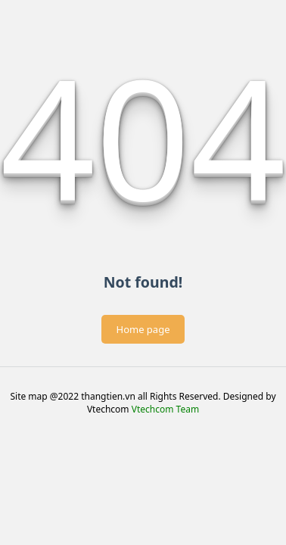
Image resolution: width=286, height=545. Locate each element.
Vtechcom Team (165, 409)
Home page (143, 329)
